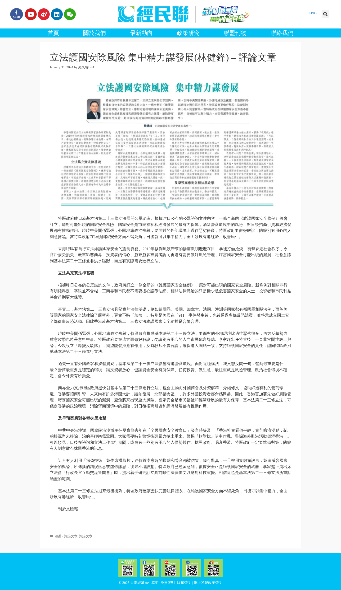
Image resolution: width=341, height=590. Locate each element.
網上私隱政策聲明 (208, 583)
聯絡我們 (282, 33)
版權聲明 (184, 583)
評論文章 (85, 536)
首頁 (53, 33)
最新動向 (141, 33)
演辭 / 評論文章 (66, 536)
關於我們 (94, 33)
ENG (313, 13)
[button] (325, 14)
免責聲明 (168, 583)
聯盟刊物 (235, 33)
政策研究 (188, 33)
